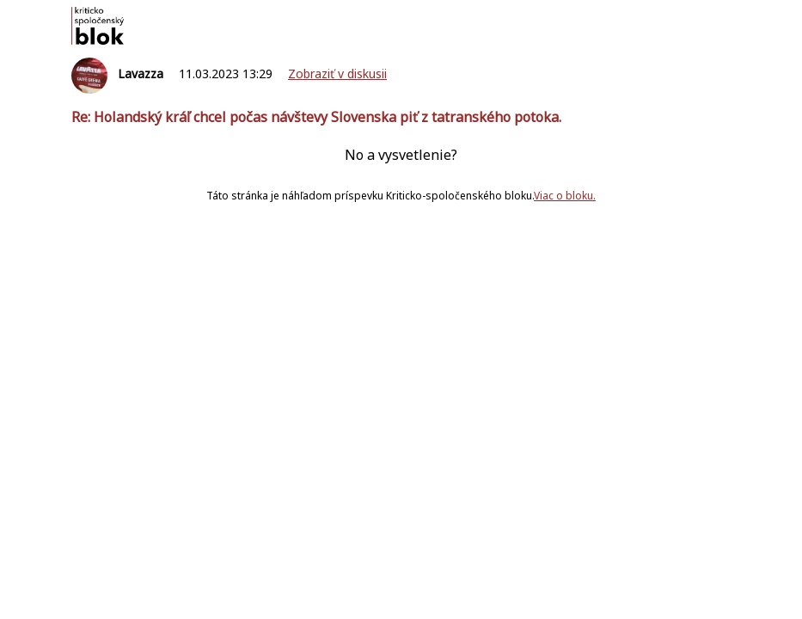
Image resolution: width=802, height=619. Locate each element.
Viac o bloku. (565, 195)
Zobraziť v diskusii (337, 73)
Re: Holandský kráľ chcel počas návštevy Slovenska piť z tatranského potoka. (316, 116)
